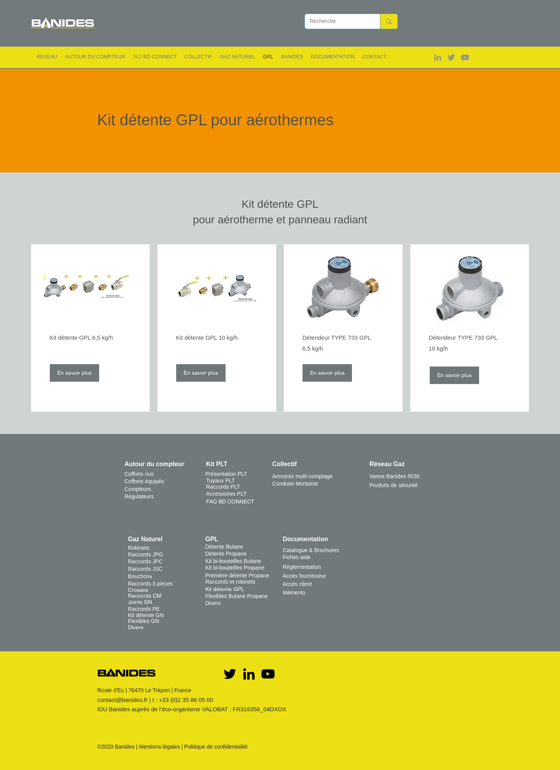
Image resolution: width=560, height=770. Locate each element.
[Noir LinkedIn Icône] (249, 674)
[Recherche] (337, 21)
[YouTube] (268, 674)
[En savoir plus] (74, 373)
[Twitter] (230, 674)
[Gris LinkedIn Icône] (438, 57)
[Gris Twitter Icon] (451, 57)
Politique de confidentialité (216, 747)
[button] (47, 56)
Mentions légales (159, 747)
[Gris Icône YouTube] (465, 57)
